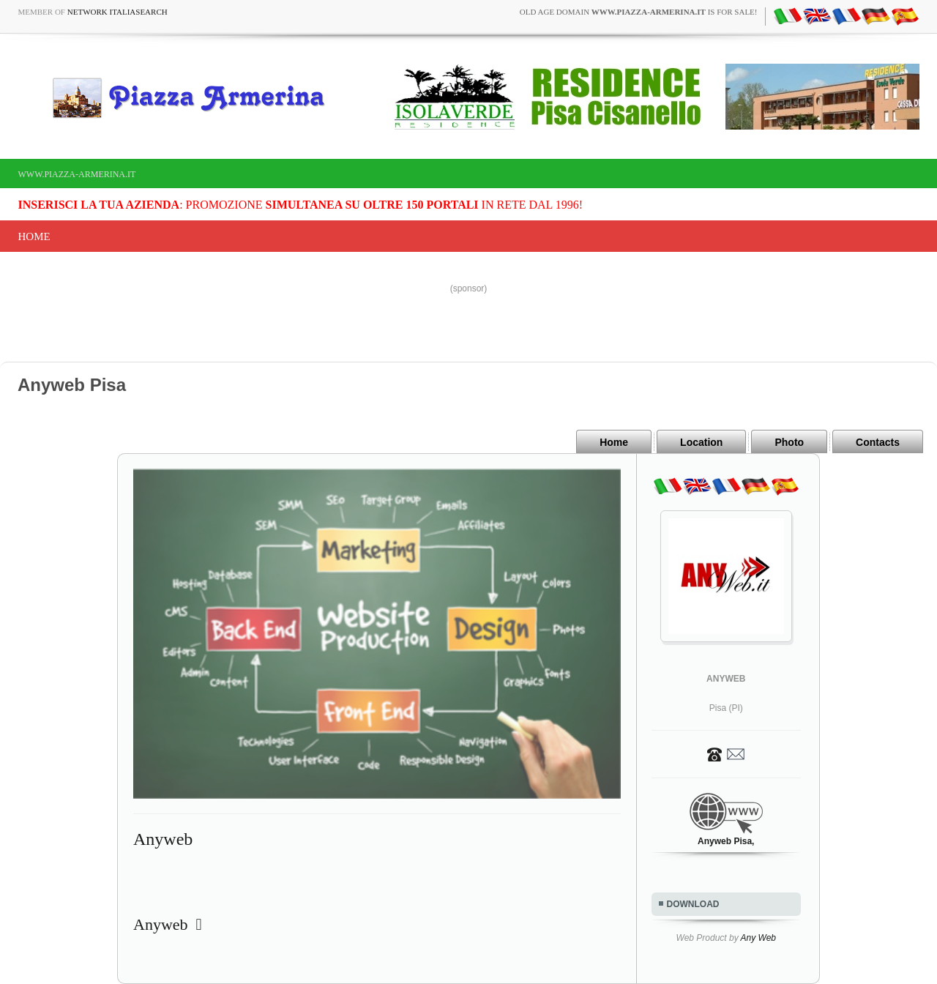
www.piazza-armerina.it (77, 174)
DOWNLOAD (693, 904)
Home (34, 236)
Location (701, 442)
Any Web (758, 938)
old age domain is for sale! (639, 11)
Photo (789, 442)
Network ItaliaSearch (117, 11)
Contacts (878, 442)
